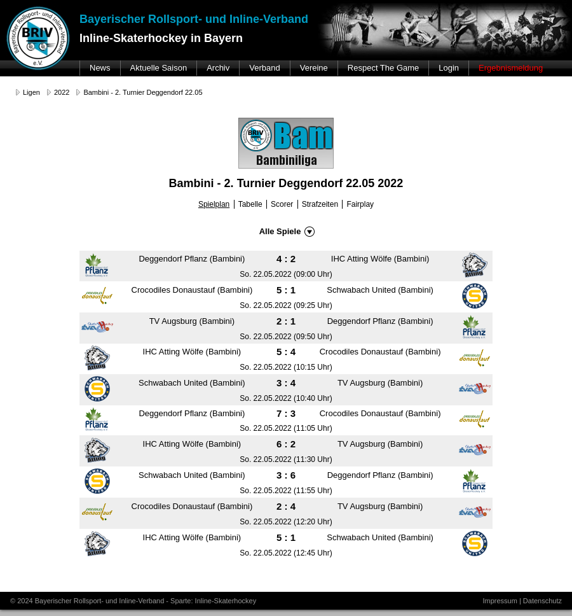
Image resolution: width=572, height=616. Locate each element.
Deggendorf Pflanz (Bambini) (192, 258)
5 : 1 (286, 289)
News (100, 68)
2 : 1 (286, 321)
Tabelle (250, 204)
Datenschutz (542, 601)
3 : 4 (286, 382)
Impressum (499, 601)
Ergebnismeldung (511, 68)
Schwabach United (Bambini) (380, 290)
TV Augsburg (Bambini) (192, 321)
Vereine (314, 68)
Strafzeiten (320, 204)
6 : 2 (286, 443)
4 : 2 (286, 258)
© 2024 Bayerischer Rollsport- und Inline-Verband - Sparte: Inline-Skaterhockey (133, 601)
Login (449, 68)
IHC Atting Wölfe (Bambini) (380, 258)
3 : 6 (286, 475)
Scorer (282, 204)
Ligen (31, 92)
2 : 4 (286, 506)
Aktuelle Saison (158, 68)
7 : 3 (286, 413)
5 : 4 (286, 351)
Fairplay (360, 204)
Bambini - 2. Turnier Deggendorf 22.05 (142, 92)
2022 (61, 92)
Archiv (218, 68)
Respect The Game (383, 68)
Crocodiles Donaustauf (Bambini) (192, 290)
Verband (264, 68)
